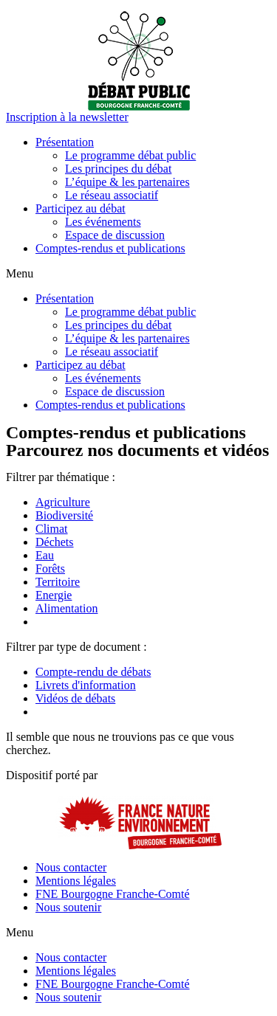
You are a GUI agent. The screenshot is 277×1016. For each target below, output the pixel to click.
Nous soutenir (68, 907)
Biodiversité (64, 515)
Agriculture (62, 502)
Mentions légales (75, 880)
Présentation (64, 142)
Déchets (54, 542)
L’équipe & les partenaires (127, 182)
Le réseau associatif (111, 195)
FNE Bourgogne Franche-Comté (112, 894)
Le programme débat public (130, 155)
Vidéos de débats (75, 698)
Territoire (57, 582)
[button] (67, 117)
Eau (44, 555)
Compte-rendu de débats (93, 672)
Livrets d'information (85, 685)
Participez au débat (80, 208)
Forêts (50, 568)
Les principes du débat (118, 168)
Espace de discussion (115, 235)
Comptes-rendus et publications (110, 248)
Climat (51, 528)
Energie (53, 595)
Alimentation (66, 608)
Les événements (103, 221)
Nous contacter (70, 867)
